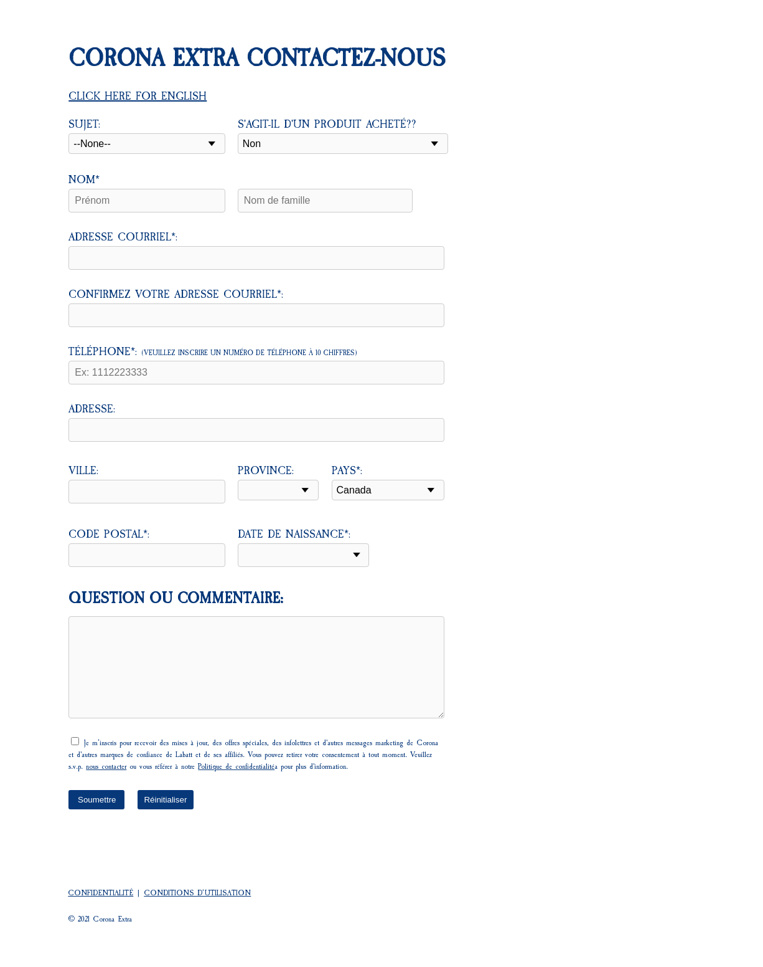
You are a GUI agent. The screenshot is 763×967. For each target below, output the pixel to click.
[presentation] (163, 850)
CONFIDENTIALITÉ (100, 893)
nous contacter (106, 766)
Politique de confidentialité (236, 766)
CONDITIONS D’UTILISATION (197, 893)
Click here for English (137, 95)
